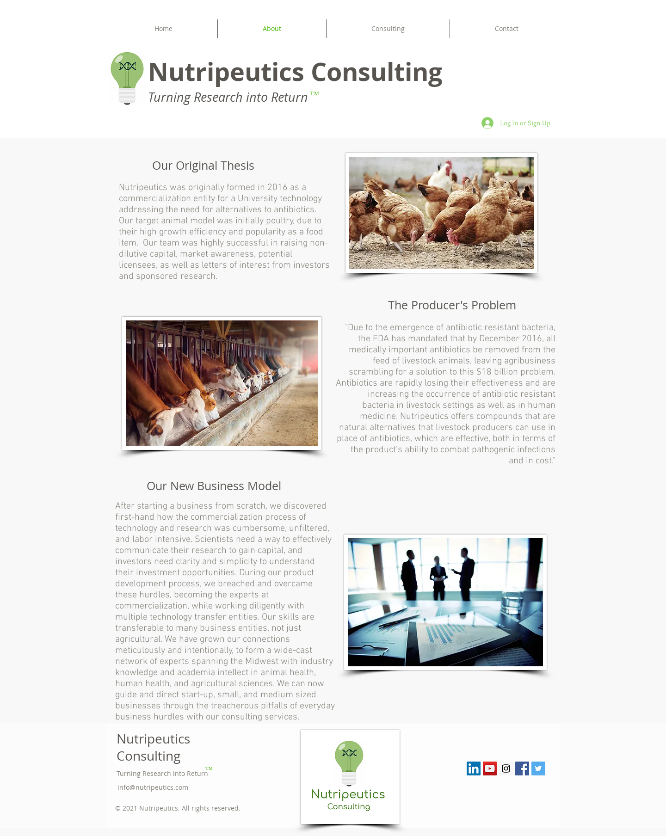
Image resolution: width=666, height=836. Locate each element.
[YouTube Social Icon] (490, 768)
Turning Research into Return (162, 773)
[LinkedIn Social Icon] (474, 768)
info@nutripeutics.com (152, 787)
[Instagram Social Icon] (506, 768)
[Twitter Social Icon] (538, 768)
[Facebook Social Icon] (522, 768)
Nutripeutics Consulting (153, 747)
